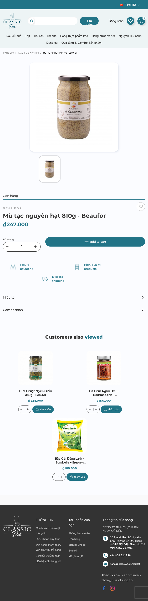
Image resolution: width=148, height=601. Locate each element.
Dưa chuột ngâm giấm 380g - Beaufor (35, 393)
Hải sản (39, 36)
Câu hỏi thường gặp (48, 555)
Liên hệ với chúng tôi (48, 561)
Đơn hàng (74, 538)
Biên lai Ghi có (77, 544)
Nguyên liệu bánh (130, 36)
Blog (117, 6)
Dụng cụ (52, 42)
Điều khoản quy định (48, 538)
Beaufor (12, 208)
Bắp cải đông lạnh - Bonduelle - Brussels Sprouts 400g (69, 460)
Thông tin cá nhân (79, 533)
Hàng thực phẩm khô (74, 36)
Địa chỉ (73, 550)
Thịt (27, 36)
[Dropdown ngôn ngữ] (130, 4)
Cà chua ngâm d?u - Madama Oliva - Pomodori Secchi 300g (104, 393)
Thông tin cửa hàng (118, 520)
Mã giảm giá (76, 556)
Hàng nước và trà (103, 36)
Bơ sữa (51, 36)
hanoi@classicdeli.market (125, 563)
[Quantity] (24, 409)
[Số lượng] (22, 247)
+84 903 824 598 (120, 555)
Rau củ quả (14, 36)
